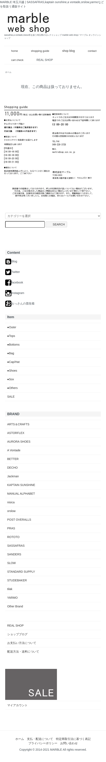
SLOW (11, 563)
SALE (11, 396)
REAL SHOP (44, 60)
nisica (11, 502)
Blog (11, 261)
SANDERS (14, 554)
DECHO (12, 467)
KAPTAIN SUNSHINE (21, 485)
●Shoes (12, 370)
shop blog (65, 50)
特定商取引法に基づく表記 (73, 739)
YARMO (12, 597)
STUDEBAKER (17, 580)
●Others (12, 388)
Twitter (12, 272)
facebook (14, 282)
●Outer (11, 327)
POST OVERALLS (19, 519)
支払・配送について (40, 739)
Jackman (13, 476)
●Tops (11, 336)
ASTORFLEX (15, 433)
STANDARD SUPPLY (21, 571)
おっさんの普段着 (20, 303)
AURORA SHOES (18, 441)
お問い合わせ (69, 743)
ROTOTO (13, 537)
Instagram (14, 293)
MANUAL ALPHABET (21, 493)
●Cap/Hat (13, 362)
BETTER (13, 459)
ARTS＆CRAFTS (18, 424)
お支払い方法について (21, 643)
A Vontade (13, 450)
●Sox (10, 379)
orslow (11, 511)
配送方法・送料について (23, 651)
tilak (9, 589)
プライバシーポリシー (42, 743)
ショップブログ (17, 634)
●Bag (10, 353)
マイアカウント (17, 705)
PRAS (11, 528)
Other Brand (15, 606)
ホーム (19, 739)
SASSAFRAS (16, 545)
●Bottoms (13, 344)
